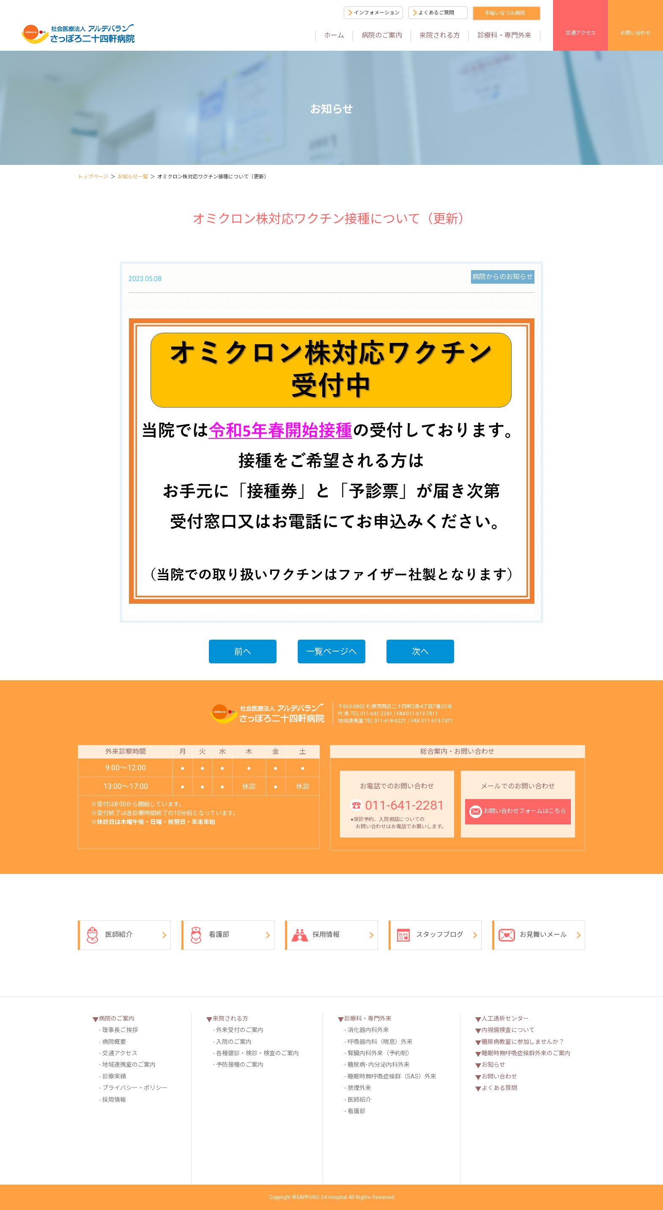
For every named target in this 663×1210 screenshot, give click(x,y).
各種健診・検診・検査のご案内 (257, 1053)
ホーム (334, 35)
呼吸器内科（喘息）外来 (380, 1041)
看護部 (208, 935)
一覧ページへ (331, 651)
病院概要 (114, 1041)
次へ (420, 651)
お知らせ (493, 1064)
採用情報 (315, 935)
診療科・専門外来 (504, 35)
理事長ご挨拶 (120, 1030)
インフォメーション (377, 13)
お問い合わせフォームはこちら (517, 811)
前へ (242, 651)
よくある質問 (499, 1087)
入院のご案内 (234, 1041)
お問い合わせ (635, 33)
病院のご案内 (382, 35)
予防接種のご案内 (239, 1064)
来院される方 (439, 35)
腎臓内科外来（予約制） (380, 1053)
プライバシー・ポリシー (134, 1087)
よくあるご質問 (436, 13)
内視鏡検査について (508, 1030)
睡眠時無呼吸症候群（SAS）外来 (392, 1076)
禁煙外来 (359, 1087)
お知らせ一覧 (133, 177)
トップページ (93, 177)
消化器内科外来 (368, 1030)
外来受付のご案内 (239, 1030)
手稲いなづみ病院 (505, 13)
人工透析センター (505, 1018)
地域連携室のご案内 (129, 1064)
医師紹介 (108, 935)
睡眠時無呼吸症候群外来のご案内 (526, 1053)
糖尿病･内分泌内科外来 (379, 1064)
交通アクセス (581, 33)
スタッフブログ (429, 935)
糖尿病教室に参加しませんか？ (523, 1041)
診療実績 (114, 1076)
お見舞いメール (533, 935)
